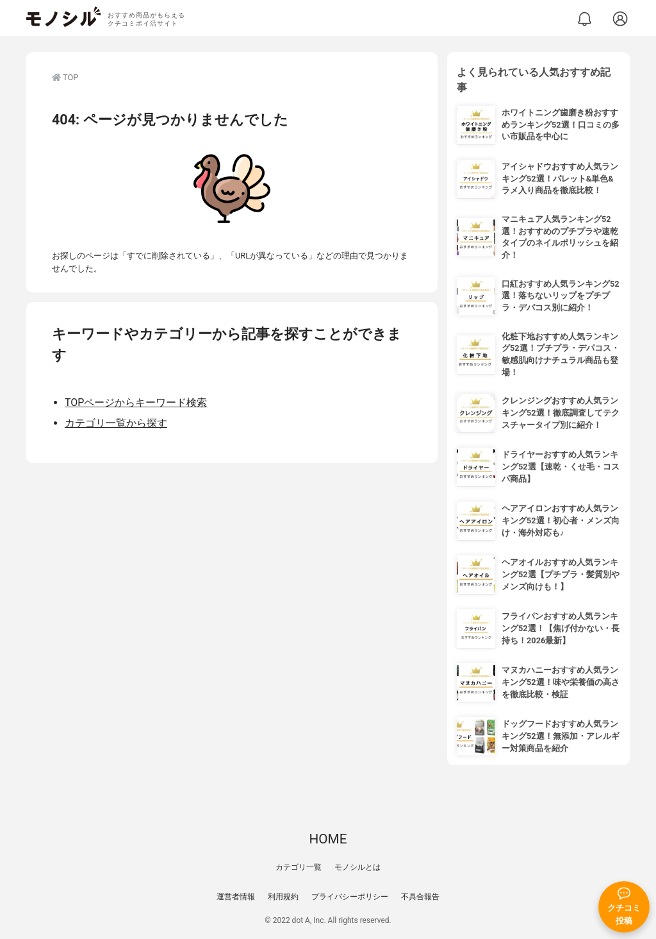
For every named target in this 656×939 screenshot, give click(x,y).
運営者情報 (236, 896)
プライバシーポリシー (349, 896)
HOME (328, 839)
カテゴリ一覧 (298, 867)
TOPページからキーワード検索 (136, 402)
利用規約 (283, 896)
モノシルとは (357, 867)
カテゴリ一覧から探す (116, 423)
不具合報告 (420, 896)
